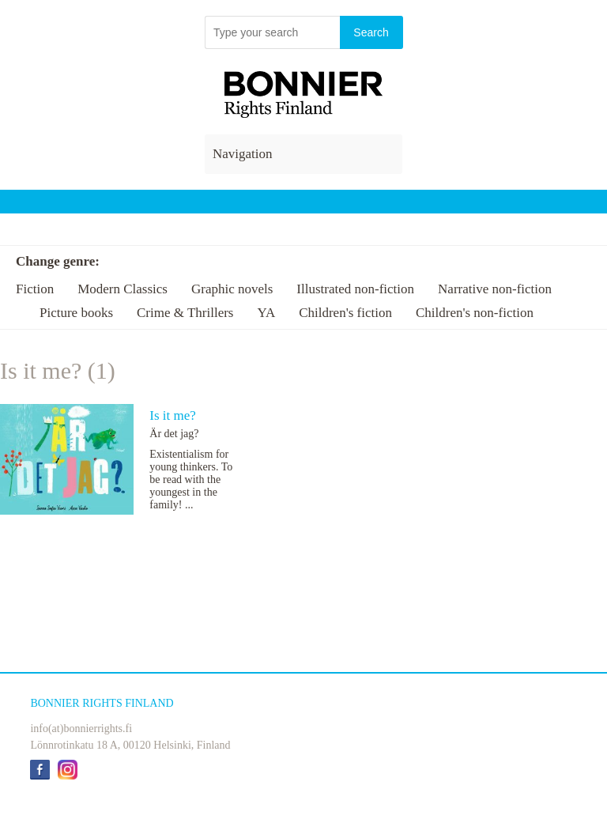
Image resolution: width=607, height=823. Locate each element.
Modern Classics (122, 288)
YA (266, 312)
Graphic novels (232, 288)
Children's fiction (345, 312)
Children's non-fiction (474, 312)
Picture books (76, 312)
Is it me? (172, 415)
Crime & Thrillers (185, 312)
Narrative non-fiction (495, 288)
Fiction (35, 288)
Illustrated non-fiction (355, 288)
